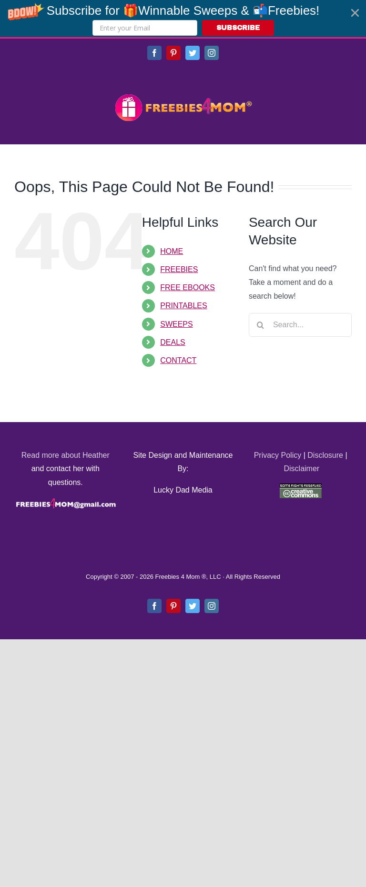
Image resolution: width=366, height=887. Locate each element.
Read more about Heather (65, 455)
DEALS (172, 342)
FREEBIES (179, 269)
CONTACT (178, 360)
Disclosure (325, 455)
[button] (183, 18)
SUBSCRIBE (238, 27)
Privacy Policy (278, 455)
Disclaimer (301, 468)
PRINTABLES (183, 306)
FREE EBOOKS (187, 287)
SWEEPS (176, 324)
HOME (171, 251)
